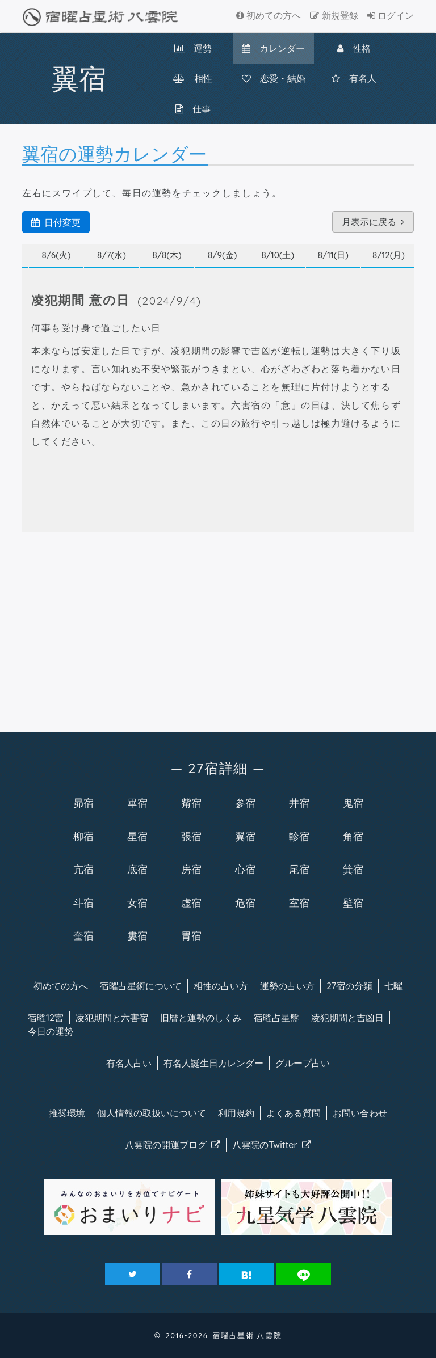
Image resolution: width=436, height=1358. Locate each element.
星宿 (137, 836)
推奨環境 (67, 1113)
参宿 (245, 802)
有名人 (354, 78)
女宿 (137, 902)
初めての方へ (268, 15)
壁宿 (353, 902)
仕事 (193, 109)
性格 (354, 48)
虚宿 (191, 902)
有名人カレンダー (213, 1063)
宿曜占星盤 (276, 1017)
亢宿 (83, 869)
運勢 (193, 48)
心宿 (245, 869)
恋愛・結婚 (273, 78)
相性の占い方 (221, 986)
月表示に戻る (373, 221)
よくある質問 (293, 1113)
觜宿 (191, 802)
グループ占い (302, 1063)
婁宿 (137, 935)
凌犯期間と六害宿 (112, 1017)
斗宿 (83, 902)
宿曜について (141, 986)
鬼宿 (353, 802)
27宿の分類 (349, 986)
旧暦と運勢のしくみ (201, 1017)
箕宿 (353, 869)
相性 (192, 78)
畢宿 (137, 802)
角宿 (353, 836)
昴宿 (83, 802)
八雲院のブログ (172, 1144)
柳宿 (83, 836)
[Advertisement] (218, 629)
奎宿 (83, 935)
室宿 (299, 902)
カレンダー (273, 48)
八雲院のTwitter (271, 1144)
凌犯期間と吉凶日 (347, 1017)
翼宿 (245, 836)
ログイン (390, 15)
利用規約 (236, 1113)
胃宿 (191, 935)
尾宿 (299, 869)
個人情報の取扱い (151, 1113)
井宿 (299, 802)
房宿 (191, 869)
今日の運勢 (50, 1031)
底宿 (137, 869)
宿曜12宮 (46, 1017)
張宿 (191, 836)
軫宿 (299, 836)
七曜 (393, 986)
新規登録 (334, 15)
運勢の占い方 (287, 986)
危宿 (245, 902)
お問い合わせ (360, 1113)
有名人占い (129, 1063)
